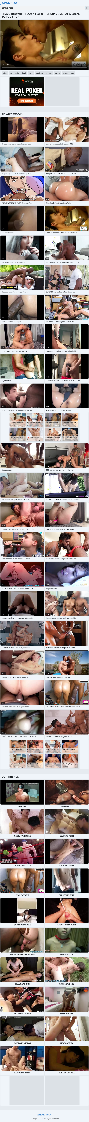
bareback (39, 73)
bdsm (5, 73)
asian (31, 73)
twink (17, 73)
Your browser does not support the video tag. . (44, 45)
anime (65, 73)
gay (11, 73)
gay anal (49, 73)
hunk (24, 73)
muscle (57, 73)
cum (72, 73)
